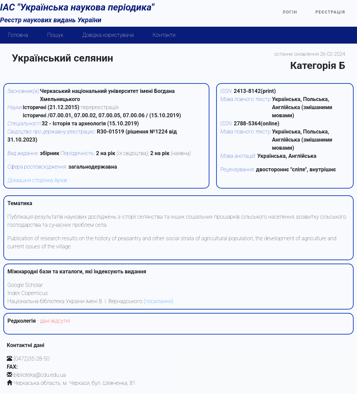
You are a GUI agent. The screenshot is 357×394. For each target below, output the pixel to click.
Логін (290, 12)
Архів (60, 180)
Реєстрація (330, 12)
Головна (18, 35)
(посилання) (158, 301)
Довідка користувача (108, 35)
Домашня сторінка (30, 180)
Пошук (55, 35)
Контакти (164, 35)
